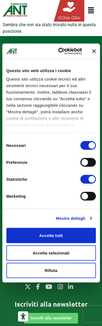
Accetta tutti (51, 235)
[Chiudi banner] (94, 51)
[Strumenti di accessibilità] (23, 316)
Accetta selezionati (51, 252)
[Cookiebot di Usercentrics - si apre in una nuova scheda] (61, 51)
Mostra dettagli (70, 218)
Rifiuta (51, 270)
